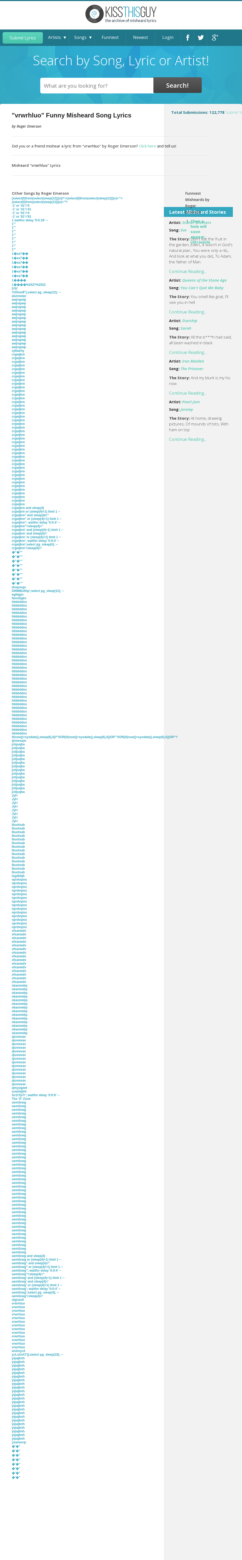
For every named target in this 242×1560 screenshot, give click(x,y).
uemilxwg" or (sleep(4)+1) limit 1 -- (37, 1267)
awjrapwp (19, 299)
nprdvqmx (19, 879)
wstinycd (18, 1351)
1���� (19, 280)
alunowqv (19, 296)
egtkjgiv (18, 594)
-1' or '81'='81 (21, 216)
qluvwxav (19, 1037)
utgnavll (18, 1300)
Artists (54, 37)
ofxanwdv (19, 931)
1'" (14, 224)
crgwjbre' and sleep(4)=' (29, 533)
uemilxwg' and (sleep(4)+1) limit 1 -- (38, 1278)
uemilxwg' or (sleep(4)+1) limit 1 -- (37, 1285)
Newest (140, 37)
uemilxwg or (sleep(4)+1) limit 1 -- (36, 1259)
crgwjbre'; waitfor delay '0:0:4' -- (35, 541)
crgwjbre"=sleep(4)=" (27, 526)
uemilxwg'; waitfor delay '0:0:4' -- (36, 1289)
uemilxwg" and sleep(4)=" (31, 1263)
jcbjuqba (18, 744)
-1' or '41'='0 (21, 205)
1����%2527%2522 (28, 285)
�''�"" (17, 552)
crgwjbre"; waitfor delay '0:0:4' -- (36, 522)
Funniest (110, 37)
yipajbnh (18, 1358)
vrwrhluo (18, 1303)
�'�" (16, 1446)
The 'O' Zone (21, 1099)
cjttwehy (18, 351)
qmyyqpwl (19, 1088)
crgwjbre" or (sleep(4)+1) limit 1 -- (37, 519)
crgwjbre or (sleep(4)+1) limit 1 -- (36, 511)
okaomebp (19, 985)
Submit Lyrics (23, 38)
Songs (80, 37)
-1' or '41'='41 (21, 209)
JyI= (15, 795)
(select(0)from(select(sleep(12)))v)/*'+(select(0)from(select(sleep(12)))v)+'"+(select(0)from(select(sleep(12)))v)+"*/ (67, 200)
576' (15, 288)
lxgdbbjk (18, 876)
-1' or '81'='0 (21, 213)
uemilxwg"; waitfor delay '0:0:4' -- (36, 1270)
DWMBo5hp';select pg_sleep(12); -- (38, 591)
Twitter (201, 37)
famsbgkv (19, 598)
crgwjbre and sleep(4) (28, 508)
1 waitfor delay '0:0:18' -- (30, 220)
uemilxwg (19, 1102)
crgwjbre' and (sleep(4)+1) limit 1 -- (37, 530)
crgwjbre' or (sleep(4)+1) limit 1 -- (36, 537)
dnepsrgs (19, 587)
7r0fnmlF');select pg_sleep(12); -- (36, 292)
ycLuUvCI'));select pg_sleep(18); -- (37, 1354)
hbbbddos (19, 602)
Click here (147, 146)
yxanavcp (19, 1442)
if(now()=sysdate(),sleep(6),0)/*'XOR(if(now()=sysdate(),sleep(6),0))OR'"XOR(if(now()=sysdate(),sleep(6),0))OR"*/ (94, 737)
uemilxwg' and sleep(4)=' (30, 1281)
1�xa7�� (20, 254)
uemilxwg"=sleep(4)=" (28, 1274)
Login (168, 37)
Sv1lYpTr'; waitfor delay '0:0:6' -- (36, 1095)
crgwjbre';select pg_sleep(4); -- (35, 544)
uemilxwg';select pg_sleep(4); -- (35, 1292)
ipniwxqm (19, 741)
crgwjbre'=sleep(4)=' (27, 548)
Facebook (188, 37)
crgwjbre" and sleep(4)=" (30, 515)
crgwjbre (18, 354)
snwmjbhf (19, 1091)
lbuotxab (18, 825)
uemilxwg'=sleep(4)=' (27, 1296)
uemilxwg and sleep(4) (28, 1256)
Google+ (214, 37)
